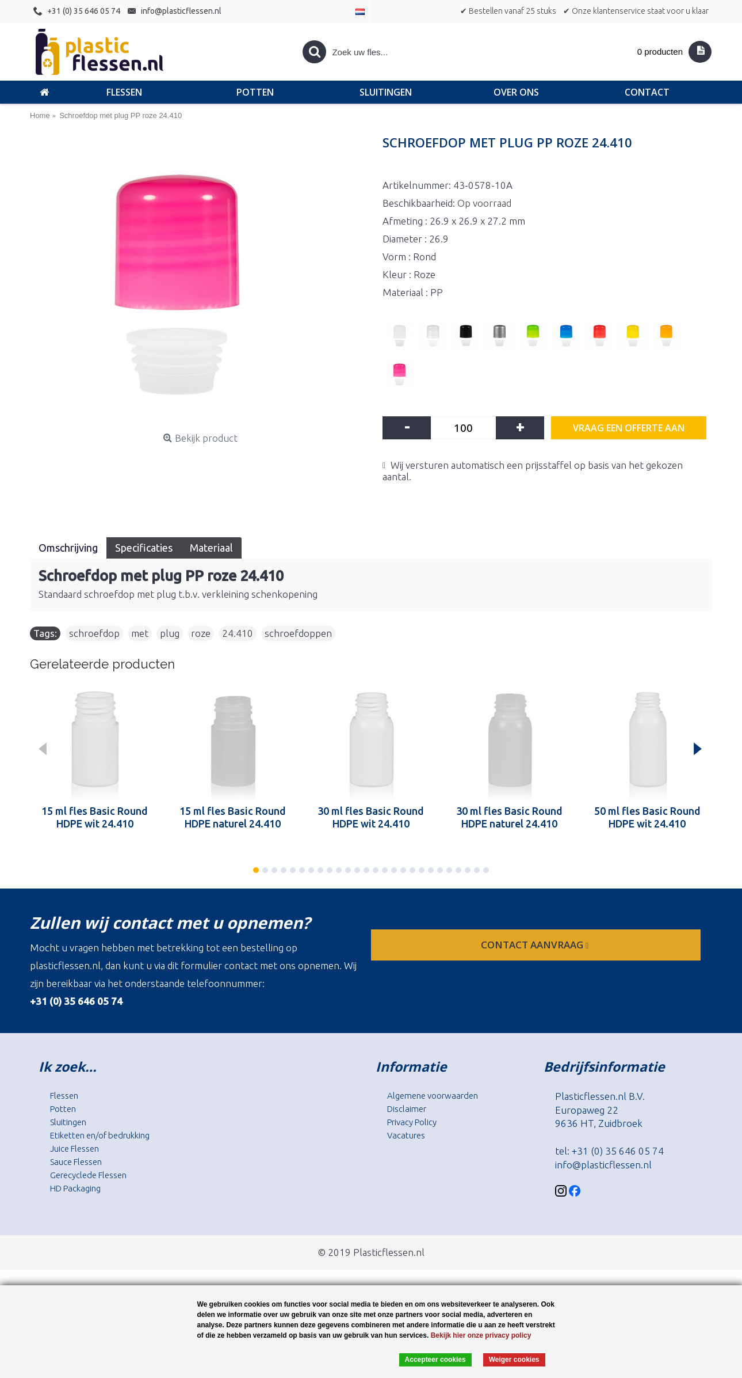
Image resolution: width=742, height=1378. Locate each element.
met (139, 633)
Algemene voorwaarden (432, 1095)
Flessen (64, 1095)
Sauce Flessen (76, 1162)
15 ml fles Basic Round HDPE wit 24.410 (94, 817)
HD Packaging (75, 1188)
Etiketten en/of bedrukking (100, 1135)
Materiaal (211, 547)
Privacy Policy (412, 1122)
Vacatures (406, 1135)
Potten (63, 1109)
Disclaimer (406, 1109)
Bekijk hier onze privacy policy (481, 1335)
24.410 (237, 633)
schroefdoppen (298, 633)
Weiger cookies (514, 1360)
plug (169, 633)
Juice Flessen (74, 1148)
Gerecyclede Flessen (88, 1175)
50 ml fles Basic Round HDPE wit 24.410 (647, 817)
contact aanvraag (536, 944)
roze (201, 633)
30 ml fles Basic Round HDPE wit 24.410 (371, 817)
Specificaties (144, 547)
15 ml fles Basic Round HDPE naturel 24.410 (232, 817)
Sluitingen (68, 1122)
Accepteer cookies (435, 1360)
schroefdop (94, 633)
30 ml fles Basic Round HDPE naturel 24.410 (509, 817)
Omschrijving (68, 547)
